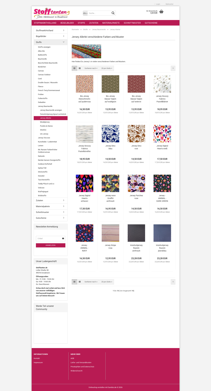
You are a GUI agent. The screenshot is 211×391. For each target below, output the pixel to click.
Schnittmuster (132, 23)
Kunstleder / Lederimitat (47, 142)
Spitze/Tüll (42, 168)
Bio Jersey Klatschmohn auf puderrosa (84, 99)
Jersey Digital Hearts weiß (162, 147)
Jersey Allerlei (45, 118)
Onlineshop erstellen (97, 387)
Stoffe (81, 23)
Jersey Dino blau (110, 147)
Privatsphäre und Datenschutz (82, 367)
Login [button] (157, 4)
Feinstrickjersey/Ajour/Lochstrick (53, 114)
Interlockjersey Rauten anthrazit (136, 248)
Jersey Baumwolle (45, 106)
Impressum (38, 362)
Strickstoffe (42, 172)
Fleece (40, 86)
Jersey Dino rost (136, 147)
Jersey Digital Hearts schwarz (84, 198)
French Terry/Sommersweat (49, 90)
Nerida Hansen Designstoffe (49, 160)
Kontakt (37, 358)
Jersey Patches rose (136, 196)
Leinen (40, 146)
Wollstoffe (42, 196)
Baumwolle (42, 59)
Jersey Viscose (44, 138)
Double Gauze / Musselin (48, 82)
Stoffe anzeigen (44, 47)
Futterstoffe (42, 98)
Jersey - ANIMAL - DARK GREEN (162, 198)
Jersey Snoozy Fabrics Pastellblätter (162, 99)
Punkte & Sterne (46, 126)
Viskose (41, 188)
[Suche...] (85, 13)
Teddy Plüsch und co (46, 184)
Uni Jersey (44, 134)
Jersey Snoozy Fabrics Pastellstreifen (84, 148)
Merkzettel (168, 4)
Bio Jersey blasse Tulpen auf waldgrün (110, 99)
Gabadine (41, 102)
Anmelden (51, 245)
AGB (72, 358)
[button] (74, 68)
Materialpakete (111, 23)
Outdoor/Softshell (45, 164)
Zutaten (93, 23)
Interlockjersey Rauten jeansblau (162, 248)
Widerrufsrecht (76, 371)
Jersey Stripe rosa (110, 246)
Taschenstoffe (44, 180)
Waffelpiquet (43, 192)
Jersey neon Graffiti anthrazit (110, 198)
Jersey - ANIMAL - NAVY (84, 248)
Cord (40, 79)
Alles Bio (41, 51)
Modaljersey (45, 122)
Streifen (43, 130)
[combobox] (91, 68)
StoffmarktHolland (45, 23)
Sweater (41, 176)
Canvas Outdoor (44, 75)
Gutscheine (151, 23)
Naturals (41, 156)
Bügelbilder (67, 23)
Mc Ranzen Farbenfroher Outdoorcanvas (47, 151)
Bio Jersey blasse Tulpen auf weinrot (136, 99)
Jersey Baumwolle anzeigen (51, 110)
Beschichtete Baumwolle (47, 63)
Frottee (41, 94)
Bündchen (42, 67)
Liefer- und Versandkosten (81, 362)
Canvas (41, 71)
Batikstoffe (42, 55)
